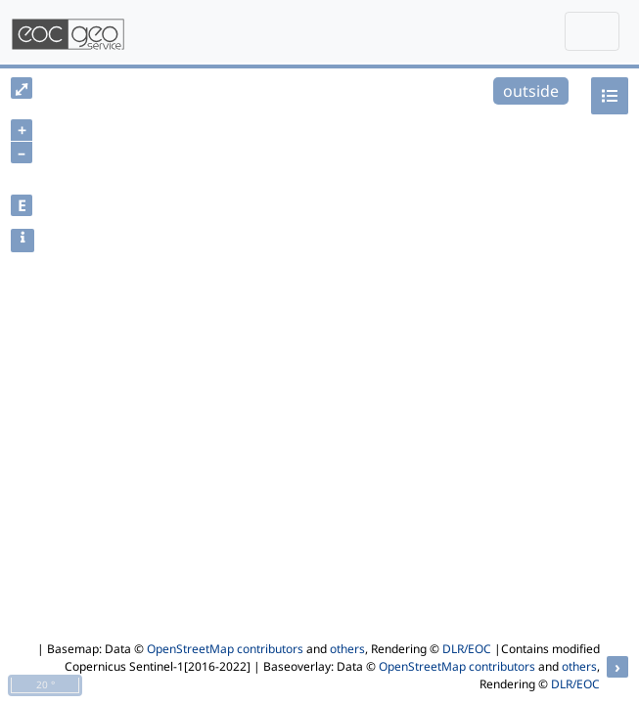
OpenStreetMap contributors (225, 648)
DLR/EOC (466, 648)
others (347, 648)
